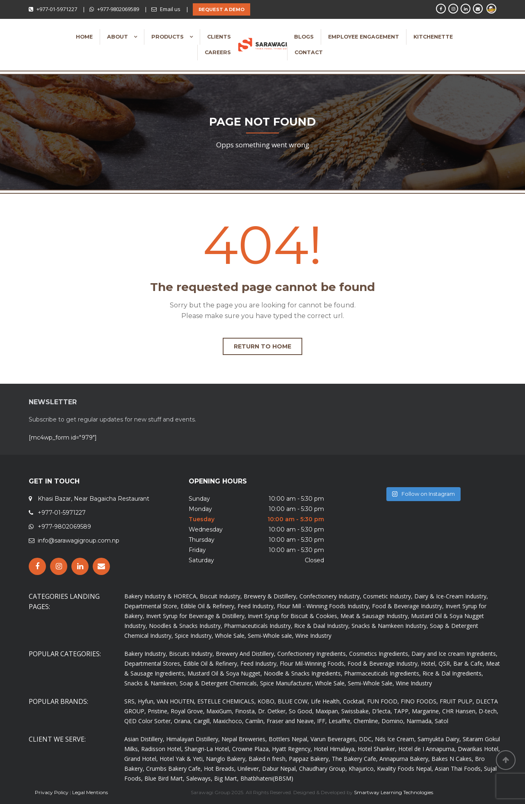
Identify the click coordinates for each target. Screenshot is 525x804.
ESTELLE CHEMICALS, (226, 701)
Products (168, 37)
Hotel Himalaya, (335, 749)
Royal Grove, (188, 711)
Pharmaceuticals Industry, (258, 626)
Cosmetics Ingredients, (379, 653)
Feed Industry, (256, 606)
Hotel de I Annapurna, (427, 749)
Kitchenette (433, 37)
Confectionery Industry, (330, 596)
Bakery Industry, (145, 653)
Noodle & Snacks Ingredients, (303, 673)
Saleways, (199, 778)
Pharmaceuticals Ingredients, (382, 673)
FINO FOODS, (419, 701)
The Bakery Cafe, (355, 759)
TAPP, (402, 711)
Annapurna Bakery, (404, 759)
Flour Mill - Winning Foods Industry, (323, 606)
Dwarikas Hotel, (479, 749)
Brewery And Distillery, (246, 653)
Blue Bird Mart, (164, 778)
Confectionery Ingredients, (312, 653)
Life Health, (326, 701)
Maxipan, (327, 711)
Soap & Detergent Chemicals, (219, 683)
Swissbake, (355, 711)
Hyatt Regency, (292, 749)
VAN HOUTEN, (176, 701)
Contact (308, 52)
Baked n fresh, (268, 759)
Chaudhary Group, (323, 768)
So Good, (301, 711)
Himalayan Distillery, (193, 739)
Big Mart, (226, 778)
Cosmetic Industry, (388, 596)
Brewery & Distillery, (271, 596)
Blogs (304, 37)
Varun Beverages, (333, 739)
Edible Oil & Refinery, (208, 606)
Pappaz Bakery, (309, 759)
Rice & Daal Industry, (322, 626)
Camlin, (255, 721)
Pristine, (158, 711)
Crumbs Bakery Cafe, (174, 768)
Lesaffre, (340, 721)
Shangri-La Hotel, (208, 749)
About (118, 37)
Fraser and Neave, (291, 721)
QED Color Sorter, (148, 721)
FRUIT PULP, (457, 701)
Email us (170, 9)
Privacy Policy (51, 792)
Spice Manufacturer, (286, 683)
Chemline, (367, 721)
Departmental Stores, (153, 663)
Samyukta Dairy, (439, 739)
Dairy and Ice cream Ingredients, (454, 653)
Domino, (393, 721)
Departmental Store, (151, 606)
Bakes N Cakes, (452, 759)
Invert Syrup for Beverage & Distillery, (196, 616)
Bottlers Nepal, (289, 739)
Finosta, (245, 711)
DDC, (366, 739)
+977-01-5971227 (57, 9)
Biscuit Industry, (221, 596)
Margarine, (426, 711)
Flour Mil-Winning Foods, (313, 663)
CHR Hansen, (459, 711)
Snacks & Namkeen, (151, 683)
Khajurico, (362, 768)
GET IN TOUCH (54, 481)
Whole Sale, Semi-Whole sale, (254, 635)
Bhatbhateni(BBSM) (266, 778)
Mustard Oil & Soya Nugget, (224, 673)
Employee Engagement (363, 37)
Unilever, (248, 768)
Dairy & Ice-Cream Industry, (451, 596)
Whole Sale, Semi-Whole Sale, (354, 683)
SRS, (130, 701)
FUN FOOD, (383, 701)
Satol (441, 721)
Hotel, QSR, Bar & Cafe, (452, 663)
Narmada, (419, 721)
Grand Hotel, (141, 759)
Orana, (183, 721)
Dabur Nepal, (279, 768)
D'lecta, (382, 711)
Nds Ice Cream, (395, 739)
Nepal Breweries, (244, 739)
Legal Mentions (90, 792)
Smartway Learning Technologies (393, 792)
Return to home (262, 346)
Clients (219, 37)
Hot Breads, (220, 768)
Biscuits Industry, (191, 653)
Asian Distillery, (144, 739)
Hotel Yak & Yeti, (182, 759)
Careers (218, 52)
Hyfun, (146, 701)
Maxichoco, (228, 721)
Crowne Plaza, (251, 749)
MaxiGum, (219, 711)
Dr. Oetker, (272, 711)
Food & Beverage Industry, (408, 606)
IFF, (322, 721)
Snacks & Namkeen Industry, (390, 626)
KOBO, (267, 701)
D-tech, (488, 711)
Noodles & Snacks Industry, (185, 626)
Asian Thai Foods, (458, 768)
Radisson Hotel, (162, 749)
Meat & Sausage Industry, (374, 616)
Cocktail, (354, 701)
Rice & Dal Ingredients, (452, 673)
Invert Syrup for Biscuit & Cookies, (293, 616)
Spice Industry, (194, 635)
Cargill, (202, 721)
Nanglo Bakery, (226, 759)
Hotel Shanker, (377, 749)
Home (84, 37)
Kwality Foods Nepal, (405, 768)
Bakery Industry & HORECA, (161, 596)
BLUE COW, (293, 701)
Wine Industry (313, 635)
